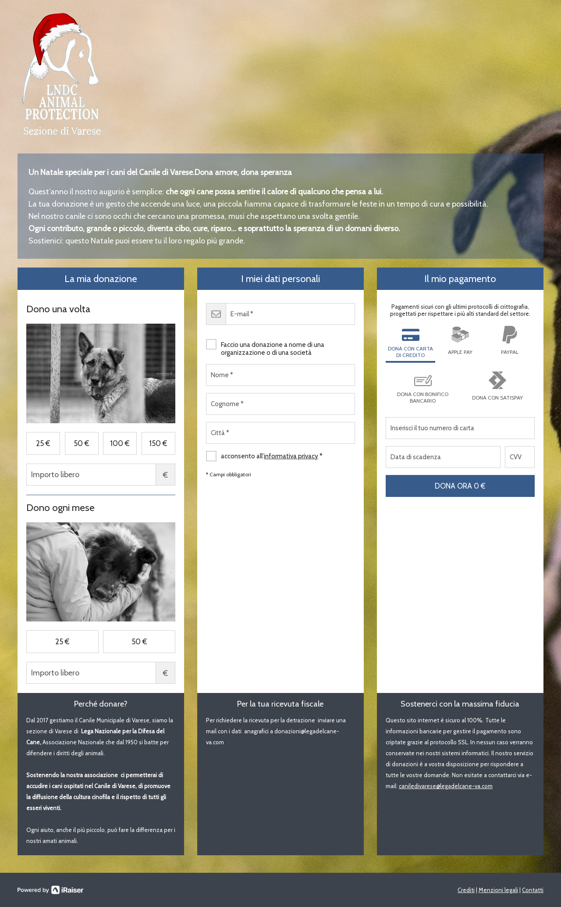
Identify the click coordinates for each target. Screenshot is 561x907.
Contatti (532, 889)
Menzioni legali (498, 889)
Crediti (466, 889)
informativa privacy (291, 456)
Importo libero (100, 475)
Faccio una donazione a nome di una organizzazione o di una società (265, 345)
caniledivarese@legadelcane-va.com (446, 785)
